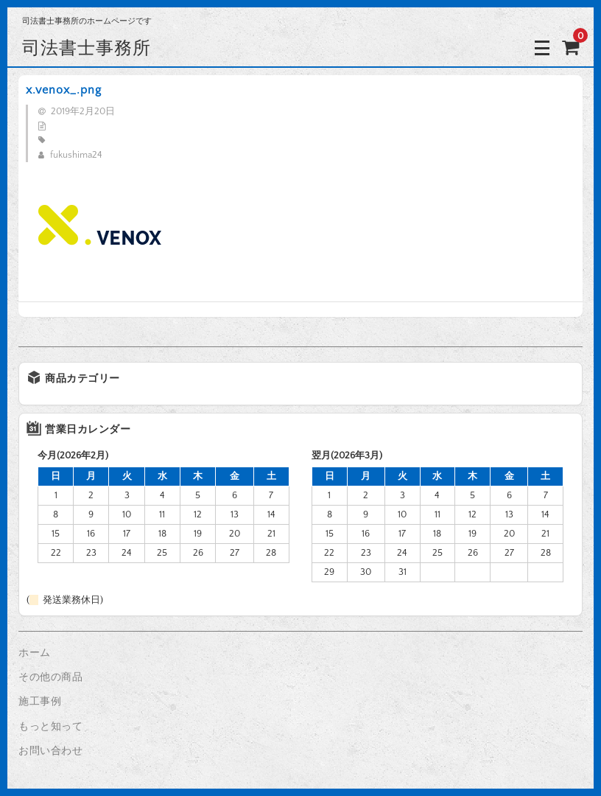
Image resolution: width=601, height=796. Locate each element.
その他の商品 (50, 677)
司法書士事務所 (86, 47)
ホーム (34, 653)
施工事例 (39, 702)
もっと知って (50, 727)
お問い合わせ (50, 751)
